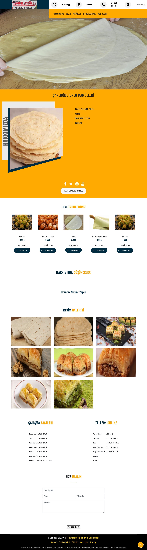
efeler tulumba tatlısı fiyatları (98, 547)
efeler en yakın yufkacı (120, 547)
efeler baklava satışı (49, 547)
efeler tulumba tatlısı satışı (61, 547)
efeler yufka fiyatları (110, 547)
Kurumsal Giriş (140, 4)
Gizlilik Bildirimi (72, 542)
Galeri (68, 13)
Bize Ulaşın (102, 13)
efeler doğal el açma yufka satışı (28, 547)
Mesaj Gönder (73, 527)
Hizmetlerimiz (89, 13)
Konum (89, 4)
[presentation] (73, 519)
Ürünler (77, 13)
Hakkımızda (59, 13)
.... (106, 460)
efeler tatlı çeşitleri (72, 547)
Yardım (62, 542)
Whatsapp (66, 4)
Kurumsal (54, 542)
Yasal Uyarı (84, 542)
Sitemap (93, 542)
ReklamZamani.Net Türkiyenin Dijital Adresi (83, 537)
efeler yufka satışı (40, 547)
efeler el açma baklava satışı (84, 547)
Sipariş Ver (23, 250)
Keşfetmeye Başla (73, 191)
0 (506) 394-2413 (115, 4)
